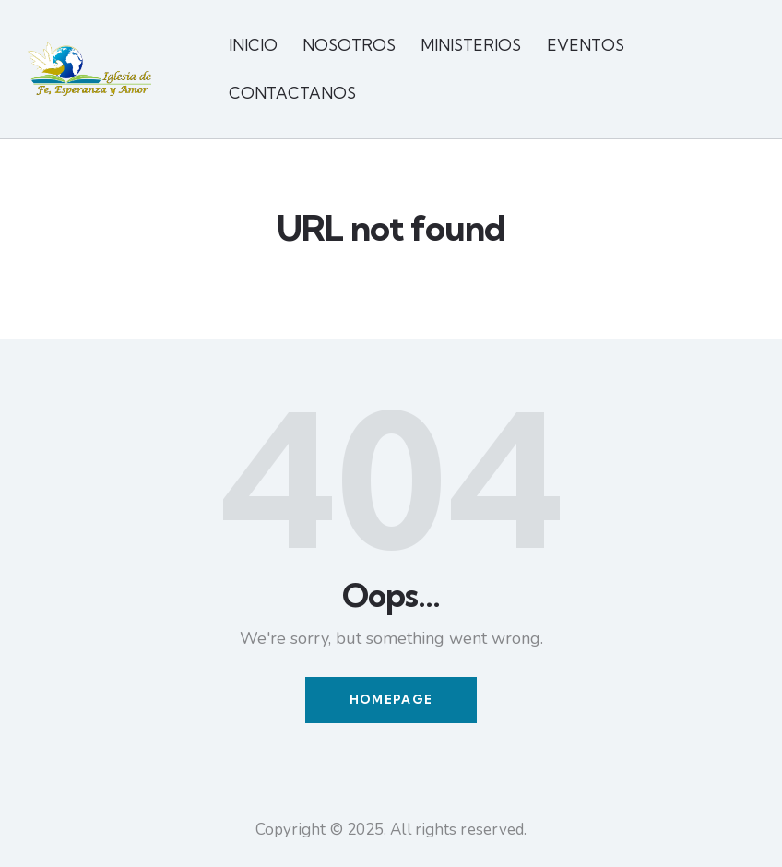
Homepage (391, 700)
